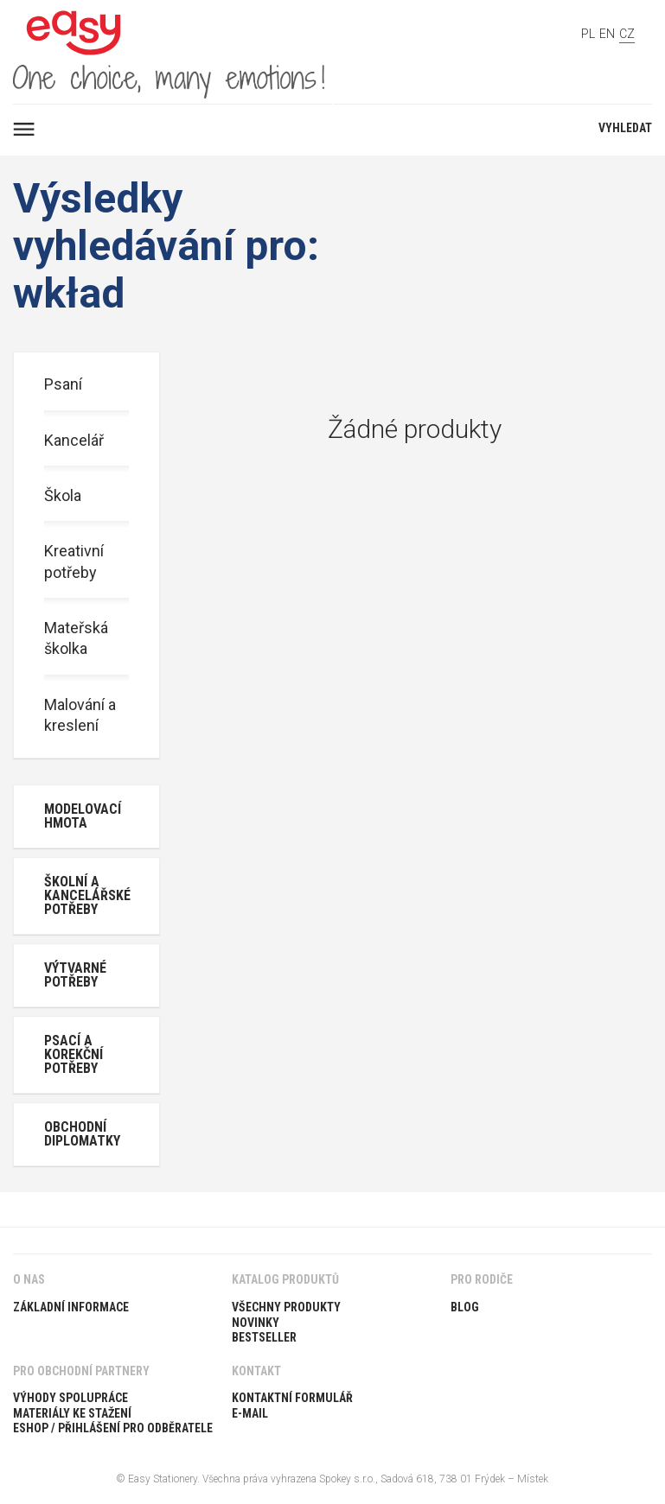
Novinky (255, 1322)
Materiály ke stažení (72, 1413)
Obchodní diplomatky (82, 1134)
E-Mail (250, 1413)
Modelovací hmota (82, 816)
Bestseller (264, 1337)
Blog (465, 1307)
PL (588, 34)
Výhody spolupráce (70, 1398)
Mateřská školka (76, 638)
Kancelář (74, 440)
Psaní (63, 384)
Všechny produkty (286, 1307)
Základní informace (71, 1307)
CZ (627, 34)
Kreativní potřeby (74, 561)
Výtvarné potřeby (75, 975)
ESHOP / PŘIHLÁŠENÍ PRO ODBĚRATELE (113, 1428)
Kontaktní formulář (292, 1398)
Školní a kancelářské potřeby (87, 895)
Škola (62, 495)
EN (607, 34)
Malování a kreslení (80, 714)
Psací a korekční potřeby (73, 1054)
